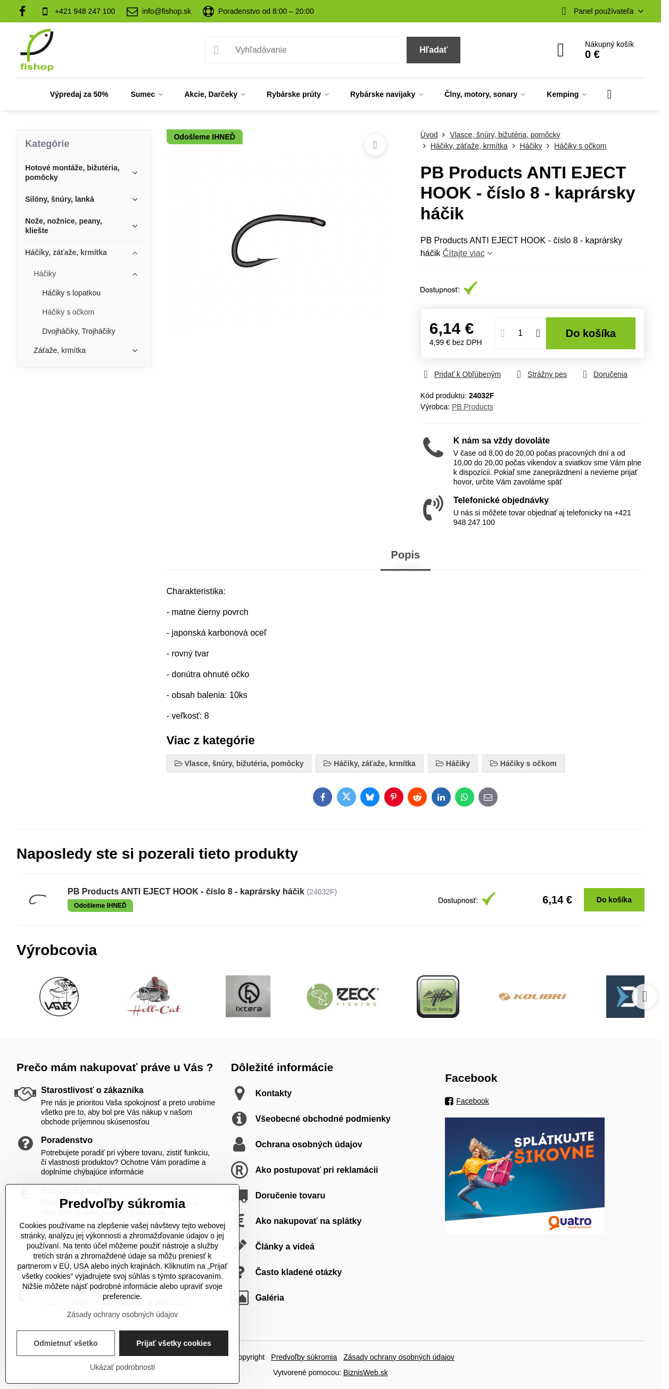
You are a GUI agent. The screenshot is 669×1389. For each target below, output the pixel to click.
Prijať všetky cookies (173, 1343)
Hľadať (433, 49)
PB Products (472, 406)
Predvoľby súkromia (304, 1357)
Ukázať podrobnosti (122, 1367)
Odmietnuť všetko (65, 1343)
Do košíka (591, 333)
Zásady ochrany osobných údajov (399, 1357)
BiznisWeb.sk (365, 1372)
